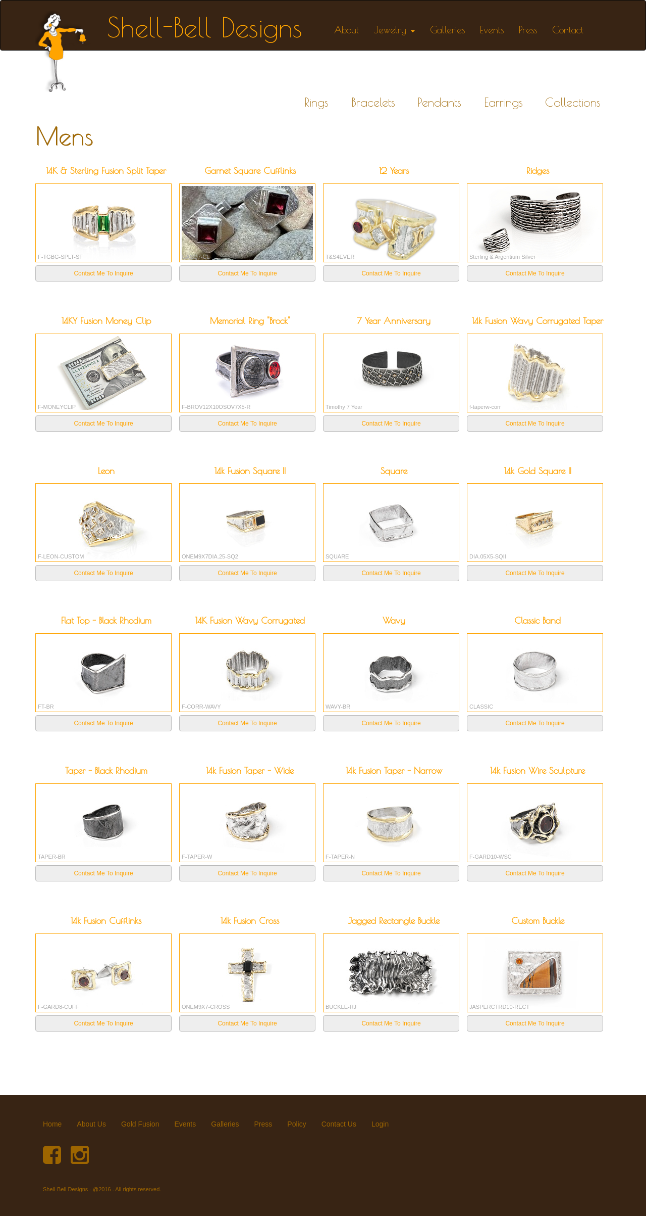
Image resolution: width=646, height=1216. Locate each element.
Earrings (503, 102)
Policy (296, 1124)
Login (380, 1124)
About (346, 29)
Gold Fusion (140, 1124)
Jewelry (394, 29)
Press (528, 29)
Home (52, 1124)
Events (492, 29)
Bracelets (373, 102)
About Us (91, 1124)
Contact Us (338, 1124)
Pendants (439, 102)
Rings (316, 102)
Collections (573, 102)
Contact (567, 29)
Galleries (447, 29)
